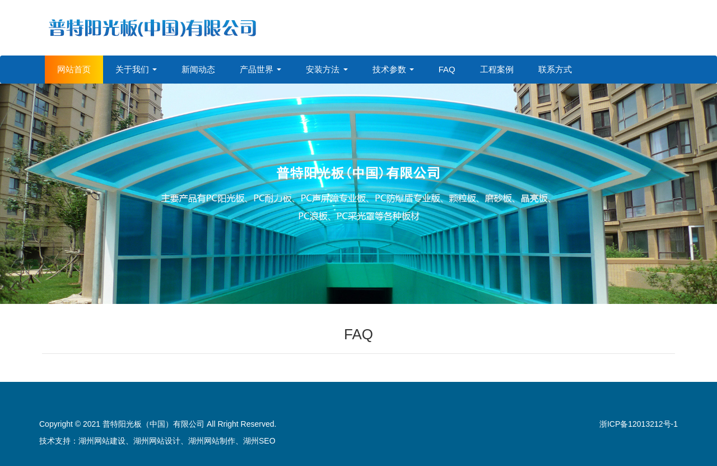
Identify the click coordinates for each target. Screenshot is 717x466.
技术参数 (393, 69)
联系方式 (555, 69)
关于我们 (136, 69)
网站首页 (74, 69)
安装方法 (326, 69)
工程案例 (497, 69)
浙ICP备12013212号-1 (638, 423)
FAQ (447, 69)
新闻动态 (198, 69)
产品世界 (260, 69)
